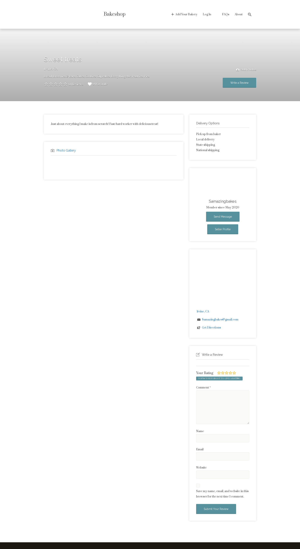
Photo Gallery (66, 150)
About (239, 14)
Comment (203, 387)
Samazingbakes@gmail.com (220, 319)
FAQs (225, 14)
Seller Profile (223, 229)
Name (200, 431)
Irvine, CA (51, 69)
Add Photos (246, 69)
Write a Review (239, 82)
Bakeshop (115, 14)
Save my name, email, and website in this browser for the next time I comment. (222, 493)
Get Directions (211, 327)
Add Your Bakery (186, 14)
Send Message (223, 216)
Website (201, 468)
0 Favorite (98, 84)
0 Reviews (76, 84)
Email (200, 449)
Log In (207, 14)
